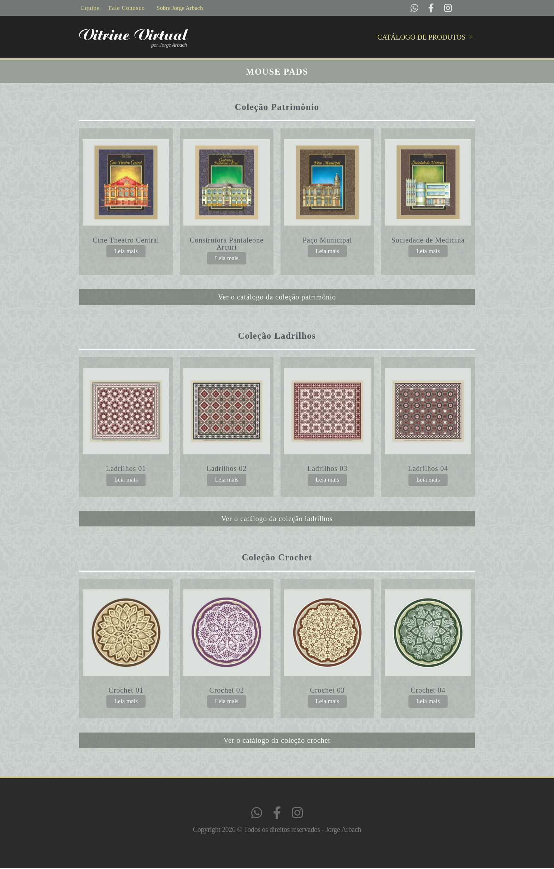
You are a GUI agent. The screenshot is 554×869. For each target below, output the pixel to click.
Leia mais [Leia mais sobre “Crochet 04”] (428, 701)
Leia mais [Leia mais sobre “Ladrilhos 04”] (428, 480)
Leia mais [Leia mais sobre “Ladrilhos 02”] (226, 480)
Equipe (90, 8)
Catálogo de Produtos (425, 37)
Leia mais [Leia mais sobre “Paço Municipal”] (327, 251)
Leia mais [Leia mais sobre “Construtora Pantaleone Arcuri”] (226, 258)
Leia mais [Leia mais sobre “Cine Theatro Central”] (126, 251)
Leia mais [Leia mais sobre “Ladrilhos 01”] (126, 480)
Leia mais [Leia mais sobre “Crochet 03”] (327, 701)
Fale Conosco (127, 8)
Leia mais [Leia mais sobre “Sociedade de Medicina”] (428, 251)
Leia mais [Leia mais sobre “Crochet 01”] (126, 701)
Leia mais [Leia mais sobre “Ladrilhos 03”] (327, 480)
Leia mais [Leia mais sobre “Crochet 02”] (226, 701)
